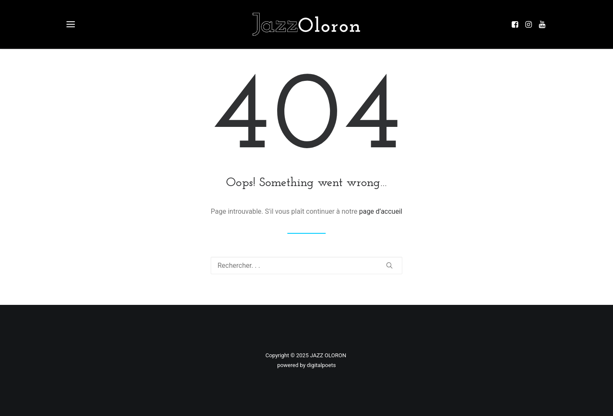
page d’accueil (380, 211)
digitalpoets (321, 365)
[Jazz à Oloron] (306, 24)
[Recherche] (306, 265)
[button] (517, 24)
